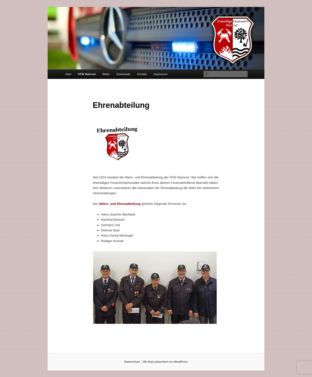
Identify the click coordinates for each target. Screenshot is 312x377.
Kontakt (142, 74)
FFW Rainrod (87, 74)
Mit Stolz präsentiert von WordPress (165, 361)
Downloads (123, 74)
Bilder (106, 74)
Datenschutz (132, 361)
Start (68, 74)
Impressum (160, 74)
